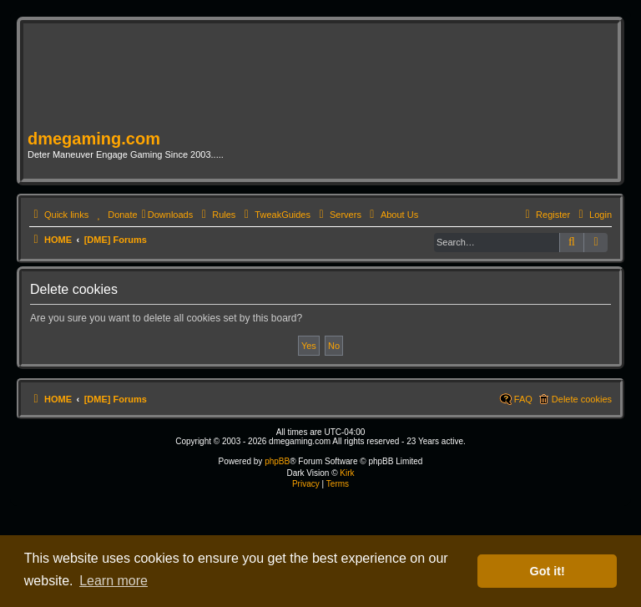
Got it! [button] (547, 571)
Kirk (347, 473)
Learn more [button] (113, 581)
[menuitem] (115, 215)
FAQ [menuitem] (523, 399)
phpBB (277, 461)
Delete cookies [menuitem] (582, 399)
